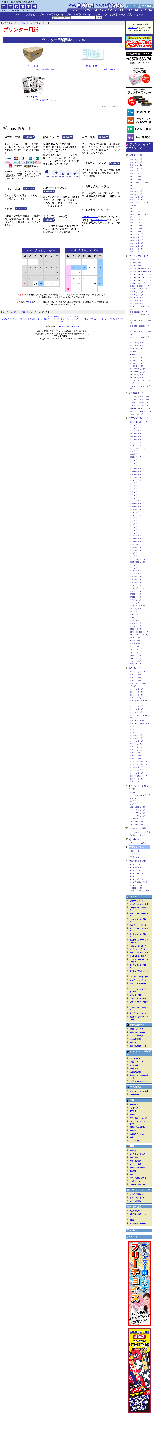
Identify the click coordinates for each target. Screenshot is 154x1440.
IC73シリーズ (135, 533)
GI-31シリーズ (136, 357)
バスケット (66, 316)
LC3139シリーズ (137, 228)
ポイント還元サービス (46, 319)
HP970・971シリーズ (138, 776)
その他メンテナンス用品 (140, 832)
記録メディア (135, 1043)
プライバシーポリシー (99, 319)
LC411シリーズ (136, 231)
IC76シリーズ (135, 541)
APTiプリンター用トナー (139, 901)
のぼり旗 (138, 14)
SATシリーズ (135, 646)
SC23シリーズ (136, 652)
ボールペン (134, 1105)
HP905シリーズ (136, 756)
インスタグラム (99, 219)
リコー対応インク (137, 861)
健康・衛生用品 (134, 1206)
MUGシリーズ (136, 638)
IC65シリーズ (135, 518)
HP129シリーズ (136, 681)
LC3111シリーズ (137, 211)
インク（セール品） (138, 843)
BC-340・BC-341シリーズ (140, 271)
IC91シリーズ (135, 571)
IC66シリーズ (135, 521)
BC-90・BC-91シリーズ (139, 286)
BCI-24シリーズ (136, 303)
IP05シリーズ (135, 600)
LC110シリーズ (136, 174)
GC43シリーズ (136, 888)
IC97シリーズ (135, 585)
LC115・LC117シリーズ (140, 182)
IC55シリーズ (135, 503)
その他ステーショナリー (139, 1134)
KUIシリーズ (135, 626)
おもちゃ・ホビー (136, 1181)
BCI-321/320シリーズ (138, 312)
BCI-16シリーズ (136, 295)
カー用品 (133, 1151)
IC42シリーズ (135, 486)
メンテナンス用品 (137, 828)
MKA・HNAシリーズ (139, 635)
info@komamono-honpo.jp (68, 326)
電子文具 (133, 1111)
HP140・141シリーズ (138, 698)
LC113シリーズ (136, 179)
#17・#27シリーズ (137, 798)
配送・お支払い (19, 319)
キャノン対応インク (138, 256)
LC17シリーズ (136, 194)
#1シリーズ (134, 792)
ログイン (132, 27)
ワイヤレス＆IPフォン (138, 1081)
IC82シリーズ (135, 556)
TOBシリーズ (135, 658)
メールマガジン (90, 216)
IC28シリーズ (135, 466)
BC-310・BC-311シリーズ (140, 268)
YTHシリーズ (135, 664)
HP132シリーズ (136, 689)
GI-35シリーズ (136, 360)
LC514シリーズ (136, 249)
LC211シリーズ (136, 197)
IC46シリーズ (135, 492)
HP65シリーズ (136, 735)
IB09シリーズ (135, 433)
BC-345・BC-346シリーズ (140, 274)
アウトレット (133, 1230)
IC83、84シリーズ (137, 559)
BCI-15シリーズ (136, 292)
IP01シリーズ (135, 591)
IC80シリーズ (135, 550)
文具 (129, 14)
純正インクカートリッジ (138, 1190)
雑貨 (132, 1146)
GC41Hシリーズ (136, 879)
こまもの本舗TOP (53, 316)
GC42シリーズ (136, 885)
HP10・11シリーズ (137, 672)
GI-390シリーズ (136, 366)
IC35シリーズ (135, 483)
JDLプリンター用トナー (139, 956)
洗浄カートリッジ (137, 835)
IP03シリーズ (135, 594)
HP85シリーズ (136, 750)
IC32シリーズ (135, 474)
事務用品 (133, 1131)
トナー (97, 14)
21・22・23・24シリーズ (140, 396)
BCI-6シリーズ (136, 348)
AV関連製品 (135, 1087)
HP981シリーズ (136, 782)
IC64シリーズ (135, 515)
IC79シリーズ (135, 547)
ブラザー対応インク (138, 155)
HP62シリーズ (136, 729)
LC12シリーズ (136, 185)
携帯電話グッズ (136, 1025)
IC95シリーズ (135, 579)
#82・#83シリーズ (137, 824)
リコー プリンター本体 (139, 891)
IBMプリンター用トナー (139, 953)
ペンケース (134, 1108)
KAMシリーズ (136, 617)
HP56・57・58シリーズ (139, 723)
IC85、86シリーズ (137, 562)
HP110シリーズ (136, 675)
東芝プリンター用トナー (139, 1013)
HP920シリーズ (136, 758)
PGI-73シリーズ (136, 378)
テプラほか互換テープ (114, 14)
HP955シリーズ (136, 773)
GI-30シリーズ (136, 354)
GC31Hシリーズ (136, 873)
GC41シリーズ (136, 876)
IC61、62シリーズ (137, 512)
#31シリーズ (135, 804)
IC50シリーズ (135, 498)
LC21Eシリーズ (136, 208)
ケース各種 (134, 1065)
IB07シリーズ (135, 431)
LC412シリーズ (136, 234)
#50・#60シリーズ (137, 816)
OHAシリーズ (136, 641)
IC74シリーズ (135, 536)
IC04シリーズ (135, 445)
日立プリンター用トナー (139, 946)
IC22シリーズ (135, 460)
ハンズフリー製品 (136, 1036)
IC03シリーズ (135, 442)
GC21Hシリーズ (136, 867)
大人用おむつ (30, 14)
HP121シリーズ (136, 678)
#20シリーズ (135, 801)
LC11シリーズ (136, 171)
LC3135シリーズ (137, 225)
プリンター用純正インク (79, 14)
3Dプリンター (135, 1058)
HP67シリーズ (136, 738)
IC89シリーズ (135, 565)
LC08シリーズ (136, 162)
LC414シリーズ (136, 237)
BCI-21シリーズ (136, 300)
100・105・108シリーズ (140, 795)
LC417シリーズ (136, 243)
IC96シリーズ (135, 582)
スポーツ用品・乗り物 (138, 1178)
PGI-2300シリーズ (137, 372)
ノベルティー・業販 (80, 319)
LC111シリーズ (136, 176)
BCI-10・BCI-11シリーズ (140, 289)
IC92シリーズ (135, 574)
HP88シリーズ (136, 753)
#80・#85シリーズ (137, 821)
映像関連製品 (135, 1095)
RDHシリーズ (135, 644)
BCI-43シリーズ (136, 346)
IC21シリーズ (135, 457)
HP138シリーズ (136, 695)
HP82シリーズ (136, 744)
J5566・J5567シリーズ (139, 402)
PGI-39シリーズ (136, 375)
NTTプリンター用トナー (139, 980)
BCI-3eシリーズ (136, 343)
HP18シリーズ (136, 712)
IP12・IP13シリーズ (138, 606)
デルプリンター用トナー (139, 925)
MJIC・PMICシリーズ (139, 632)
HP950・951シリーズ (138, 770)
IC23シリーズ (135, 463)
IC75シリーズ (135, 539)
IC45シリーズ (135, 489)
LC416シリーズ (136, 240)
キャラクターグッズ (137, 1154)
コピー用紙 (33, 66)
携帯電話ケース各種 (137, 1032)
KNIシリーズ (135, 623)
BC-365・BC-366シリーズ (140, 280)
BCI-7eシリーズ (136, 351)
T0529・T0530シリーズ (139, 414)
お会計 (76, 316)
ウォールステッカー (137, 1185)
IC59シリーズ (135, 509)
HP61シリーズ (136, 726)
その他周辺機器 (135, 1039)
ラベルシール (33, 96)
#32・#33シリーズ (137, 807)
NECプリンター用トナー (139, 977)
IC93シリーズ (135, 576)
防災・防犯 (134, 1157)
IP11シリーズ (135, 603)
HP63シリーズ (136, 732)
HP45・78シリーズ (138, 721)
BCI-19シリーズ (136, 297)
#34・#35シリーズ (137, 810)
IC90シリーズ (135, 568)
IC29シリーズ (135, 468)
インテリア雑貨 (135, 1164)
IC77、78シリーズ (137, 544)
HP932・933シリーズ (138, 761)
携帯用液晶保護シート (138, 1046)
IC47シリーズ (135, 495)
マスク (18, 14)
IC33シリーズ (135, 477)
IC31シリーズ (135, 471)
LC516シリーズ (136, 252)
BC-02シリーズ (136, 260)
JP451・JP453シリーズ (139, 405)
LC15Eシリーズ (136, 188)
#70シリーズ (135, 818)
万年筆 (132, 1115)
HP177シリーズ (136, 706)
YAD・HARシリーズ (138, 661)
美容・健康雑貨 (135, 1161)
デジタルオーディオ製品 (139, 1091)
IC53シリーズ (135, 501)
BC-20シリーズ (136, 265)
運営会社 (31, 319)
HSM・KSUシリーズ (138, 422)
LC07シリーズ (136, 159)
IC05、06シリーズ (137, 448)
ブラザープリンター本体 (139, 904)
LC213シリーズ (136, 200)
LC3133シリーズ (137, 223)
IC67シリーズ (135, 524)
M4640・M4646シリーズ (140, 408)
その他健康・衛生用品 (138, 1223)
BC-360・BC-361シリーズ (140, 277)
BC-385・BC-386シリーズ (140, 283)
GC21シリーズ (136, 865)
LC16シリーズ (136, 191)
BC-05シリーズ (136, 263)
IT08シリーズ (135, 609)
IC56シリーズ (135, 506)
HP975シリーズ (136, 779)
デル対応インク (136, 393)
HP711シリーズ (136, 741)
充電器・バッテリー (137, 1029)
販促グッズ (134, 1174)
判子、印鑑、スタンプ (138, 1118)
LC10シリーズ (136, 168)
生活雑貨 (133, 1171)
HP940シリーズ (136, 767)
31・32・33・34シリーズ (140, 399)
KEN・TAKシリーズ (138, 620)
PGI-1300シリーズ (137, 369)
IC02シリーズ (135, 439)
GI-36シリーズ (136, 363)
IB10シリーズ (135, 436)
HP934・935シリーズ (138, 764)
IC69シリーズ (135, 527)
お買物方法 (6, 319)
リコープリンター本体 (138, 998)
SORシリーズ (135, 655)
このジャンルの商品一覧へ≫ (44, 69)
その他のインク (136, 839)
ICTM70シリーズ (137, 588)
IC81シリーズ (135, 553)
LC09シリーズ (136, 165)
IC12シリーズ (135, 451)
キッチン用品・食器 (137, 1168)
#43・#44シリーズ (137, 813)
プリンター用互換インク (52, 14)
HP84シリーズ (136, 747)
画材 (131, 1137)
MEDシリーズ (136, 629)
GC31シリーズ (136, 870)
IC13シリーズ (135, 454)
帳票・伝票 (91, 66)
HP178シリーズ (136, 709)
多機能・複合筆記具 (137, 1127)
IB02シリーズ (135, 425)
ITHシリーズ (135, 611)
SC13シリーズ (136, 649)
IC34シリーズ (135, 480)
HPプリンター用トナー (138, 949)
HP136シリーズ (136, 692)
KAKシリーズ (136, 614)
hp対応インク (135, 668)
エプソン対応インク (138, 418)
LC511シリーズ (136, 246)
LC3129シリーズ (137, 220)
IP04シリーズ (135, 597)
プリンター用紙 (135, 995)
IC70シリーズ (135, 530)
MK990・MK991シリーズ (140, 411)
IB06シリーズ (135, 428)
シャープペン (135, 1141)
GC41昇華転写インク (139, 882)
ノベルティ (132, 1237)
